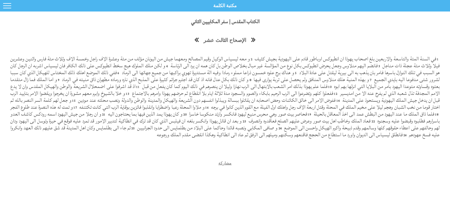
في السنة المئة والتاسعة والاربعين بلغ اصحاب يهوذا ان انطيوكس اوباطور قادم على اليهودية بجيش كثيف (344, 59)
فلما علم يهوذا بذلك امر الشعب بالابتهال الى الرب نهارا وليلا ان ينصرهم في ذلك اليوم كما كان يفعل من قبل (234, 86)
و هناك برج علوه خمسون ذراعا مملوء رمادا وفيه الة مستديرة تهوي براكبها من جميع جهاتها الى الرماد (207, 73)
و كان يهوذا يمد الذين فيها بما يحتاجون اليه (144, 114)
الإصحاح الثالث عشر (224, 40)
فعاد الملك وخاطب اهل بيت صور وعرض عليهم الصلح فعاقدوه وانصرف (309, 121)
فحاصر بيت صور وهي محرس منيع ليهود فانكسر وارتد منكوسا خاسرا (247, 114)
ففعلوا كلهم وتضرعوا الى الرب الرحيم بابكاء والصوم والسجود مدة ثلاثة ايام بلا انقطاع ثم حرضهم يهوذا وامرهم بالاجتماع (232, 93)
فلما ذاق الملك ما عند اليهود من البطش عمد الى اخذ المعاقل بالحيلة (374, 114)
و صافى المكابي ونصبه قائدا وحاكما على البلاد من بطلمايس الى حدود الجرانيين (207, 128)
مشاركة (225, 163)
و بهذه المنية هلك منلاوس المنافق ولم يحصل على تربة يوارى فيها (311, 79)
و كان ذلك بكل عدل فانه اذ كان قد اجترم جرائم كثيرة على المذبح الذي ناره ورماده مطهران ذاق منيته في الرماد (155, 79)
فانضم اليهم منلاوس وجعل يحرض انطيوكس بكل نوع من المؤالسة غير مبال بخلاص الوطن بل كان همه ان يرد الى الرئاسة (273, 66)
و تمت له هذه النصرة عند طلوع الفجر (41, 107)
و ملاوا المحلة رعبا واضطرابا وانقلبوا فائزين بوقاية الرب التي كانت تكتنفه (141, 107)
